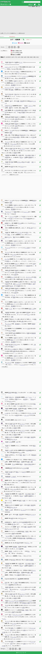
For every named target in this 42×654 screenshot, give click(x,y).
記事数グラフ (29, 39)
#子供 (15, 57)
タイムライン (12, 36)
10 (18, 47)
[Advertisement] (21, 19)
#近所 (12, 57)
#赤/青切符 (8, 57)
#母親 (28, 57)
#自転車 (14, 43)
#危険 (22, 57)
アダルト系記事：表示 (34, 6)
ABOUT (30, 4)
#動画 (31, 57)
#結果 (25, 57)
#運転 (34, 57)
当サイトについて (21, 652)
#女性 (18, 57)
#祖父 (37, 57)
